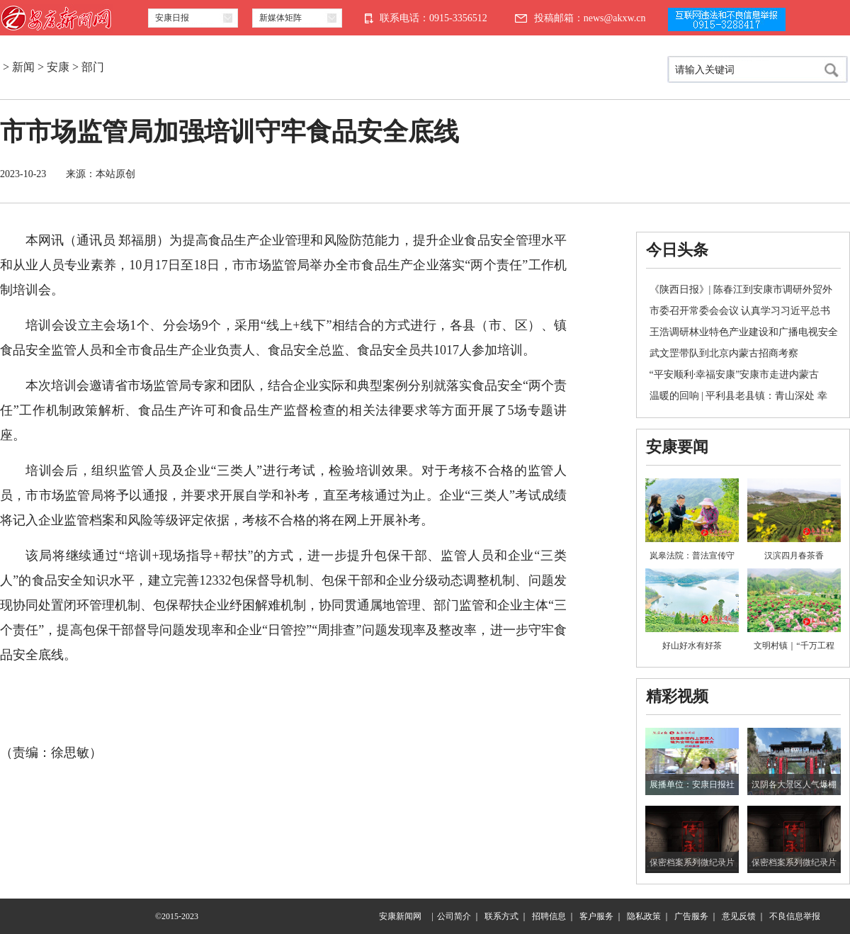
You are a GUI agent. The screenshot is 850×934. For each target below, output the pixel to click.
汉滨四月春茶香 (794, 556)
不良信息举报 (794, 916)
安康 (58, 67)
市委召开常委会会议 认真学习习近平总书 (740, 310)
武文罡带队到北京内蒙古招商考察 (724, 353)
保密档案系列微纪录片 (692, 862)
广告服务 (691, 916)
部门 (92, 67)
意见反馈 (739, 916)
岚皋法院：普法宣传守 (692, 556)
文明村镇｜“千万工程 (794, 646)
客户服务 (596, 916)
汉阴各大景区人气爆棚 (794, 784)
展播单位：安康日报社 (692, 784)
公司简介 (454, 916)
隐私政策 (644, 916)
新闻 (23, 67)
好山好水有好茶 (692, 646)
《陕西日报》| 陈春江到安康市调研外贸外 (741, 289)
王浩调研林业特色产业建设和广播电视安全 (744, 332)
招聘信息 (549, 916)
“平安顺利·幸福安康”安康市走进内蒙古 (735, 374)
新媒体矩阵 (280, 18)
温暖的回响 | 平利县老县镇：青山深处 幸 (738, 395)
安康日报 (172, 18)
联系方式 (501, 916)
